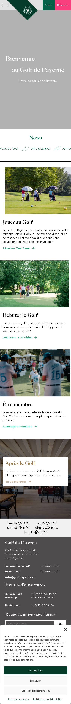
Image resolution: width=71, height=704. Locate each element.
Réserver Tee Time (16, 248)
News (35, 137)
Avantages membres (17, 426)
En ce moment (15, 481)
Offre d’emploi (40, 148)
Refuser (35, 680)
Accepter (35, 670)
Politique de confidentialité (47, 699)
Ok (60, 624)
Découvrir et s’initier (17, 337)
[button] (65, 629)
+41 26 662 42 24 (50, 571)
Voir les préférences (35, 690)
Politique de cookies (18, 699)
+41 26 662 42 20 (50, 566)
